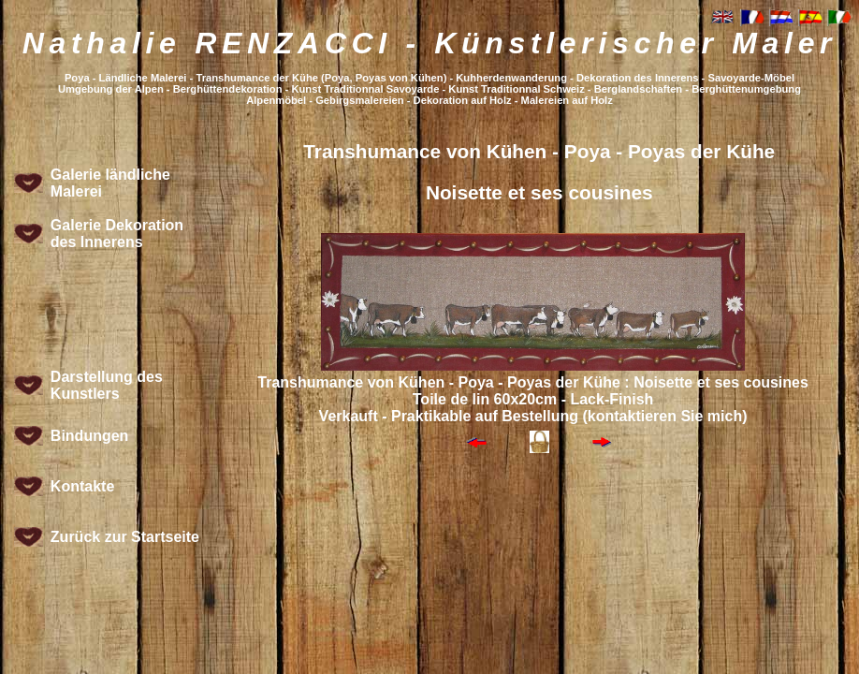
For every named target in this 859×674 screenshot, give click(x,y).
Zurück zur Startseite (125, 537)
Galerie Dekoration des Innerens (117, 233)
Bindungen (90, 436)
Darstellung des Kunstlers (107, 385)
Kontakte (82, 486)
